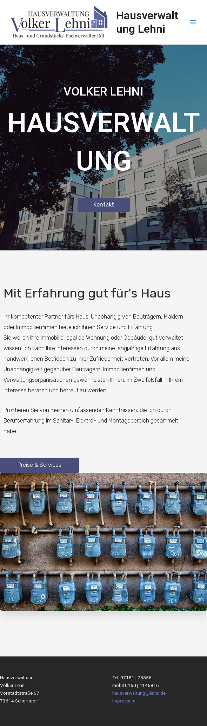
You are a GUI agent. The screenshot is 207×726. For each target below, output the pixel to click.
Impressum (123, 701)
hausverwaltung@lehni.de (139, 693)
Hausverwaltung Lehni (147, 22)
